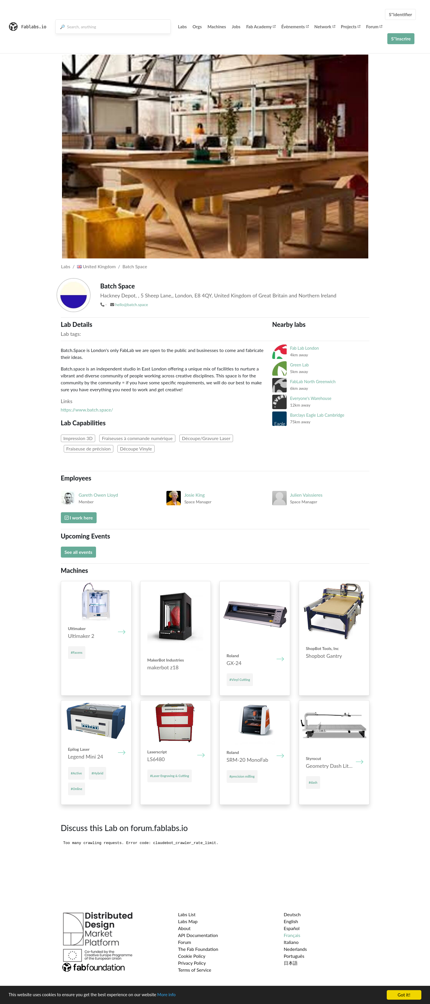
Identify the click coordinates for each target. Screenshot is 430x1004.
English (291, 921)
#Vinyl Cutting (240, 679)
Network (324, 26)
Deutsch (292, 914)
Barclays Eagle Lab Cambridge (317, 415)
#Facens (76, 652)
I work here (79, 517)
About (184, 928)
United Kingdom (96, 266)
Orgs (197, 26)
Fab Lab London (304, 348)
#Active (76, 773)
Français (292, 935)
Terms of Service (194, 970)
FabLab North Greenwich (313, 381)
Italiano (291, 942)
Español (292, 928)
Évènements (295, 26)
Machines (217, 26)
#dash (313, 782)
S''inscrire (401, 38)
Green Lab (299, 364)
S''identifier (400, 14)
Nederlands (295, 949)
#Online (76, 789)
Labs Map (188, 921)
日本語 (291, 963)
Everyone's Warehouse (310, 398)
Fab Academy (261, 26)
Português (294, 956)
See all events (79, 552)
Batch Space (134, 266)
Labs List (187, 914)
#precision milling (242, 776)
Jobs (236, 26)
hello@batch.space (131, 304)
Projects (350, 26)
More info (177, 995)
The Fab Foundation (198, 949)
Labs (182, 26)
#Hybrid (98, 773)
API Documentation (198, 935)
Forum (374, 26)
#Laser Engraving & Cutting (169, 776)
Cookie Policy (191, 956)
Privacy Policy (192, 963)
